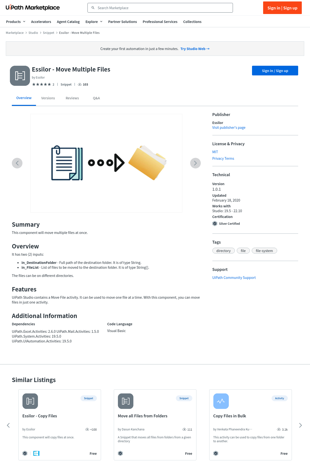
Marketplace (15, 33)
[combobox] (163, 7)
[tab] (24, 99)
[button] (223, 251)
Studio (33, 33)
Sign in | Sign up (282, 8)
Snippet (48, 33)
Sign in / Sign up (275, 70)
